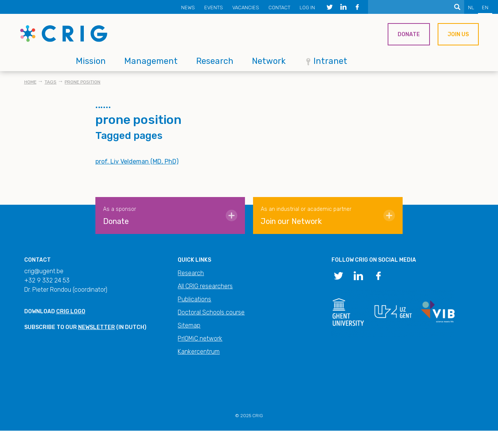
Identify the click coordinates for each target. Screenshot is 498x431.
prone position (82, 82)
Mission (91, 61)
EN (485, 7)
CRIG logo (70, 311)
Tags (51, 82)
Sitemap (189, 325)
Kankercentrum (199, 351)
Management (151, 61)
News (188, 7)
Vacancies (245, 7)
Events (213, 7)
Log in (307, 7)
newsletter (96, 327)
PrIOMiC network (200, 338)
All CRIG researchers (205, 286)
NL (471, 7)
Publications (194, 299)
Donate (409, 34)
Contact (279, 7)
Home (30, 82)
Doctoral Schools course (211, 312)
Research (214, 61)
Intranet (330, 61)
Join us (458, 34)
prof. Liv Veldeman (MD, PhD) (136, 161)
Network (269, 61)
